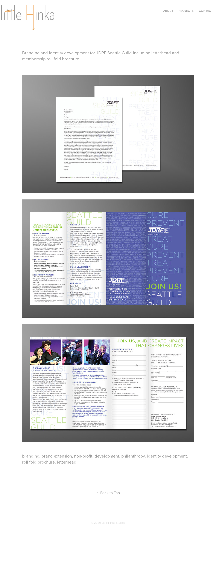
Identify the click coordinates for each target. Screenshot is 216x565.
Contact (206, 11)
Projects (185, 11)
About (168, 11)
